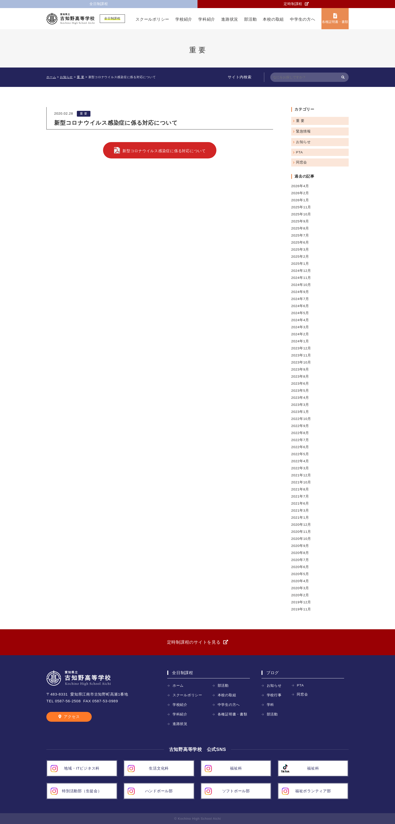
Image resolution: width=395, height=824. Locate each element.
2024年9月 (300, 292)
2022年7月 (300, 440)
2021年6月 (300, 503)
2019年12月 (301, 602)
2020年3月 (300, 588)
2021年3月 (300, 510)
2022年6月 (300, 447)
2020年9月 (300, 546)
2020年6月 (300, 567)
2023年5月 (300, 390)
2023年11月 (301, 355)
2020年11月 (301, 532)
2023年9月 (300, 369)
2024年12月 (301, 271)
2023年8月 (300, 376)
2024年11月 (301, 278)
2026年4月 (300, 186)
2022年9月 (300, 426)
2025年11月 (301, 207)
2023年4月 (300, 398)
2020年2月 (300, 595)
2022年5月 (300, 454)
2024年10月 (301, 285)
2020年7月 (300, 560)
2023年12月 (301, 348)
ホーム (178, 685)
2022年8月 (300, 433)
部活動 (250, 19)
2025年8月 (300, 228)
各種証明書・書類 (335, 22)
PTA (299, 152)
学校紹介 (183, 19)
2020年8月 (300, 553)
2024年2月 (300, 334)
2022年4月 (300, 461)
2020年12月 (301, 524)
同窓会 (301, 162)
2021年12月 (301, 475)
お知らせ (303, 142)
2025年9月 (300, 221)
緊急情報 (303, 131)
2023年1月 (300, 412)
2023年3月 (300, 405)
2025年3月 (300, 249)
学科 (270, 705)
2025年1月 (300, 264)
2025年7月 (300, 235)
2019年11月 (301, 609)
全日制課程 (98, 4)
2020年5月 (300, 574)
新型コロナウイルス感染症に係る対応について (164, 151)
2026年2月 (300, 193)
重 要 (83, 113)
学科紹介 (206, 19)
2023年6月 (300, 383)
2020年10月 (301, 539)
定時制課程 (293, 4)
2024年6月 (300, 306)
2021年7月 (300, 496)
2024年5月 (300, 313)
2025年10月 (301, 214)
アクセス (72, 716)
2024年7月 (300, 299)
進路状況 (229, 19)
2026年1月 (300, 200)
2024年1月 (300, 341)
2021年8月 (300, 489)
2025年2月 (300, 256)
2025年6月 (300, 242)
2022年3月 (300, 468)
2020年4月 (300, 581)
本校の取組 (273, 19)
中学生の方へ (302, 19)
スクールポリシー (152, 19)
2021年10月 (301, 482)
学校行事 (274, 695)
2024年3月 (300, 327)
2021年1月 (300, 517)
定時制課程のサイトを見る (194, 642)
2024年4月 (300, 320)
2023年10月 (301, 362)
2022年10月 (301, 419)
